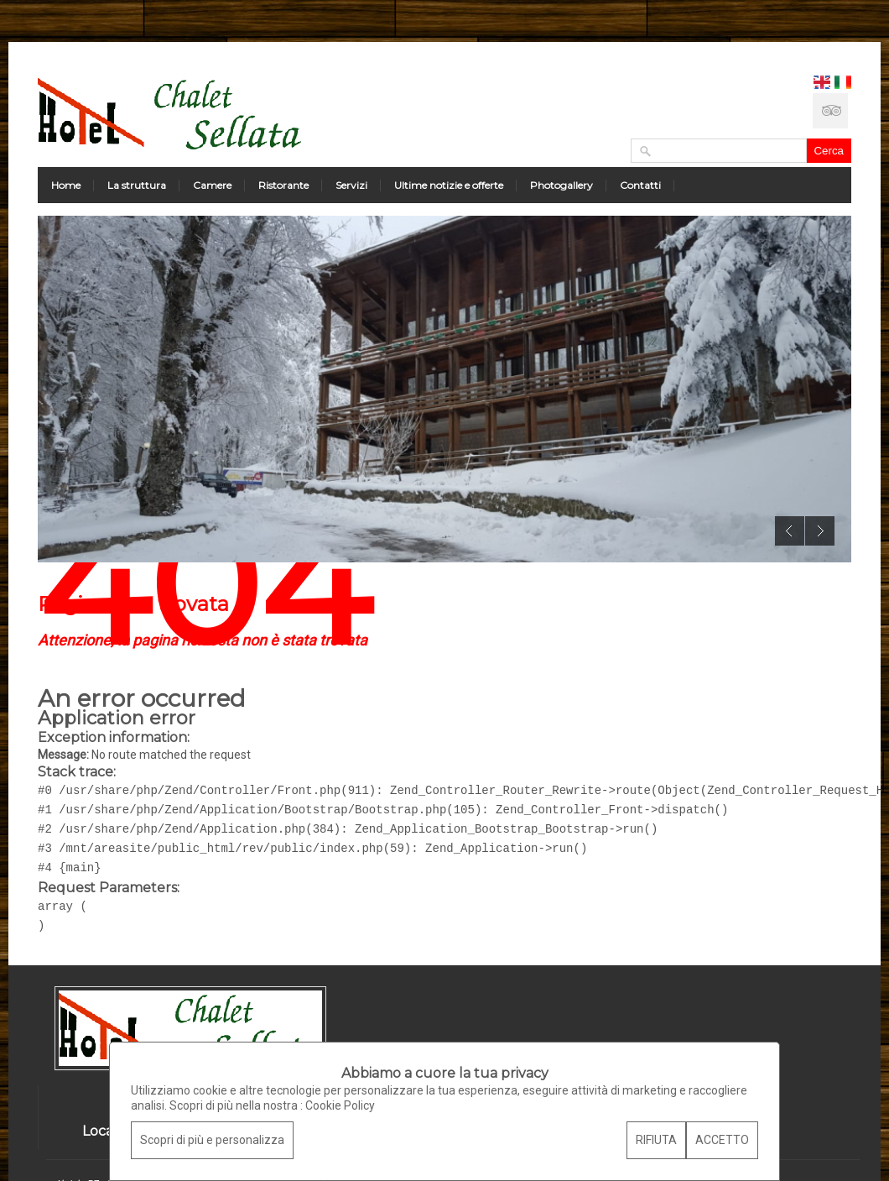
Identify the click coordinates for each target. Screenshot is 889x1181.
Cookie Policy (340, 1105)
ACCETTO (722, 1140)
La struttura (136, 185)
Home (66, 185)
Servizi (351, 185)
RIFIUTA (656, 1140)
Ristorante (283, 185)
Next (819, 531)
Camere (212, 185)
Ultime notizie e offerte (448, 185)
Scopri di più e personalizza (212, 1140)
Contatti (640, 185)
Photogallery (561, 185)
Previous (789, 531)
